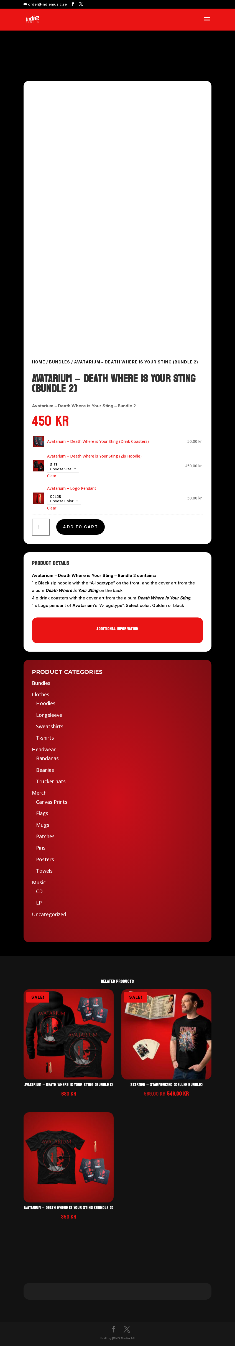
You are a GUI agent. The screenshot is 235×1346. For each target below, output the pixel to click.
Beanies (45, 770)
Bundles (59, 362)
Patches (45, 836)
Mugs (42, 825)
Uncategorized (49, 914)
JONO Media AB (123, 1338)
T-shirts (45, 737)
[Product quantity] (41, 527)
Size (54, 465)
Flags (42, 813)
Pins (40, 847)
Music (39, 882)
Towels (44, 870)
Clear (51, 475)
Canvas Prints (51, 801)
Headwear (44, 749)
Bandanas (47, 758)
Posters (45, 859)
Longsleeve (49, 715)
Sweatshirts (49, 726)
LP (39, 902)
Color (55, 497)
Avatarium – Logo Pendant (71, 488)
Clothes (40, 694)
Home (38, 362)
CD (39, 891)
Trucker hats (51, 781)
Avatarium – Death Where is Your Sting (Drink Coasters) (98, 441)
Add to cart (80, 526)
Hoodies (45, 703)
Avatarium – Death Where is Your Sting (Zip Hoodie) (94, 456)
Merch (39, 792)
